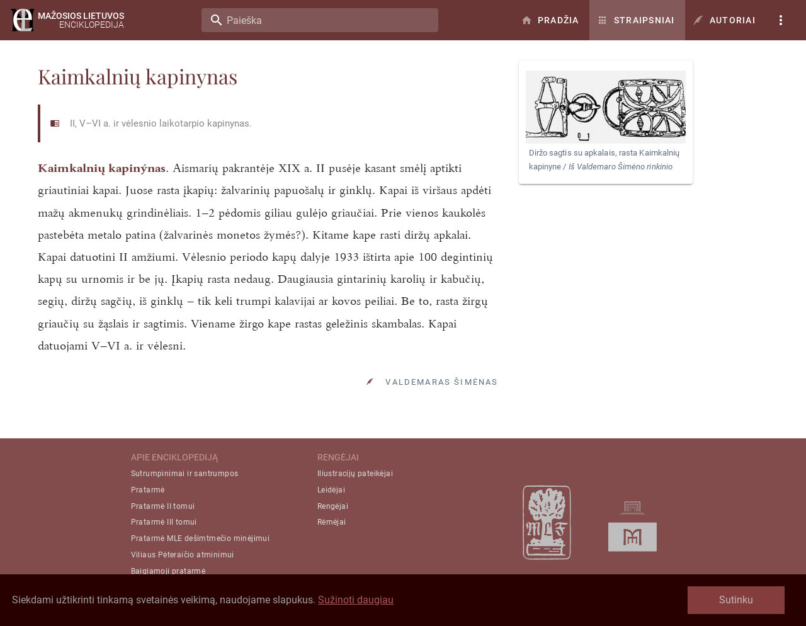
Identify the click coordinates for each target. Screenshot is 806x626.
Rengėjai (332, 506)
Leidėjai (331, 490)
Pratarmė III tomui (164, 522)
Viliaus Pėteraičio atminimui (182, 554)
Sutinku (736, 600)
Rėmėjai (331, 522)
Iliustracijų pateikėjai (355, 473)
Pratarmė (148, 490)
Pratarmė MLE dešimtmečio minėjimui (200, 538)
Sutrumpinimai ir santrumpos (185, 473)
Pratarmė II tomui (163, 506)
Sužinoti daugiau (356, 600)
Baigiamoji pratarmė (168, 571)
